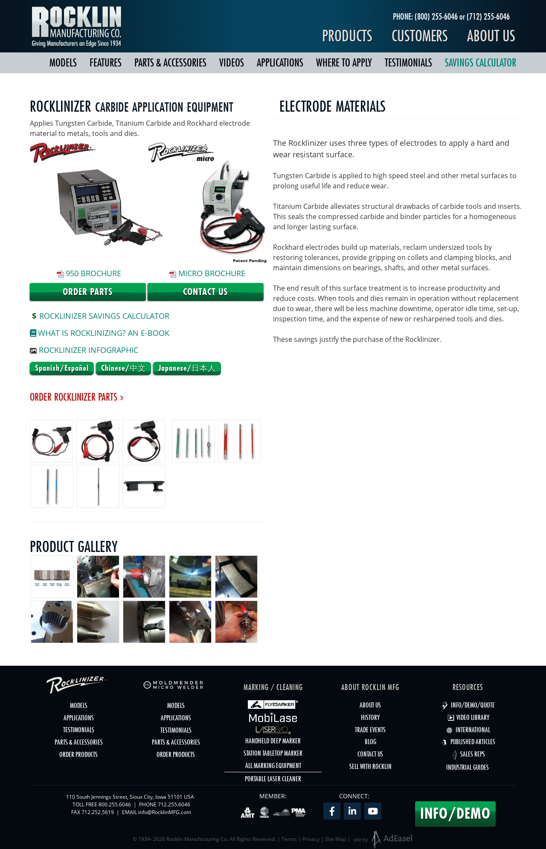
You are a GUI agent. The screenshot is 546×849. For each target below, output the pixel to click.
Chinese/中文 (123, 368)
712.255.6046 (174, 804)
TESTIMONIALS (408, 62)
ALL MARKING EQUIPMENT (273, 765)
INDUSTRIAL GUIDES (467, 767)
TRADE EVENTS (370, 729)
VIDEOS (231, 62)
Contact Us (205, 291)
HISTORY (370, 717)
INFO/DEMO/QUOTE (468, 705)
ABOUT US (370, 705)
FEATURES (106, 62)
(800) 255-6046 (436, 17)
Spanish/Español (62, 368)
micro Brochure (211, 273)
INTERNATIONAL (467, 729)
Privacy (310, 839)
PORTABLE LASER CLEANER (273, 778)
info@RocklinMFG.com (164, 812)
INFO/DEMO (455, 814)
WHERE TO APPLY (344, 62)
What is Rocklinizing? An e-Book (99, 333)
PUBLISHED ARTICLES (467, 741)
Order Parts (88, 291)
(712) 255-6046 (488, 17)
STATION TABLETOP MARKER (273, 753)
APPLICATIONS (280, 62)
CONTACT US (370, 754)
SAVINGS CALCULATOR (480, 62)
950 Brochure (93, 273)
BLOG (370, 741)
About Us (491, 35)
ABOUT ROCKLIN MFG (370, 687)
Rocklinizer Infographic (88, 350)
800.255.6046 (115, 804)
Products (347, 35)
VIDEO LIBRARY (467, 717)
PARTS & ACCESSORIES (170, 62)
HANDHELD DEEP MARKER (273, 740)
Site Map (335, 839)
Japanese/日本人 (187, 368)
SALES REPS (467, 754)
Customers (420, 35)
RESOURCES (468, 687)
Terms (289, 839)
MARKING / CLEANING (273, 687)
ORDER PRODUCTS (78, 754)
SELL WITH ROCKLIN (370, 766)
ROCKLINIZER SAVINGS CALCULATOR (99, 316)
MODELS (63, 62)
